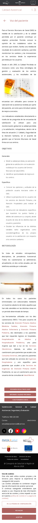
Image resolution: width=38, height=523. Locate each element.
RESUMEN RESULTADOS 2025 (20, 389)
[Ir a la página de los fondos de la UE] (28, 448)
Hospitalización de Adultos (16, 339)
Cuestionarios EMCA (20, 400)
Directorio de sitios (25, 456)
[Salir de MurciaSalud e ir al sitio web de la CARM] (9, 448)
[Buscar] (32, 10)
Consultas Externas (9, 356)
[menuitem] (11, 456)
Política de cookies (12, 459)
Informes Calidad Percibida (20, 394)
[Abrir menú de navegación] (35, 10)
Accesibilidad (25, 459)
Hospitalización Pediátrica (13, 342)
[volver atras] (5, 21)
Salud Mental (29, 375)
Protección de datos (11, 456)
